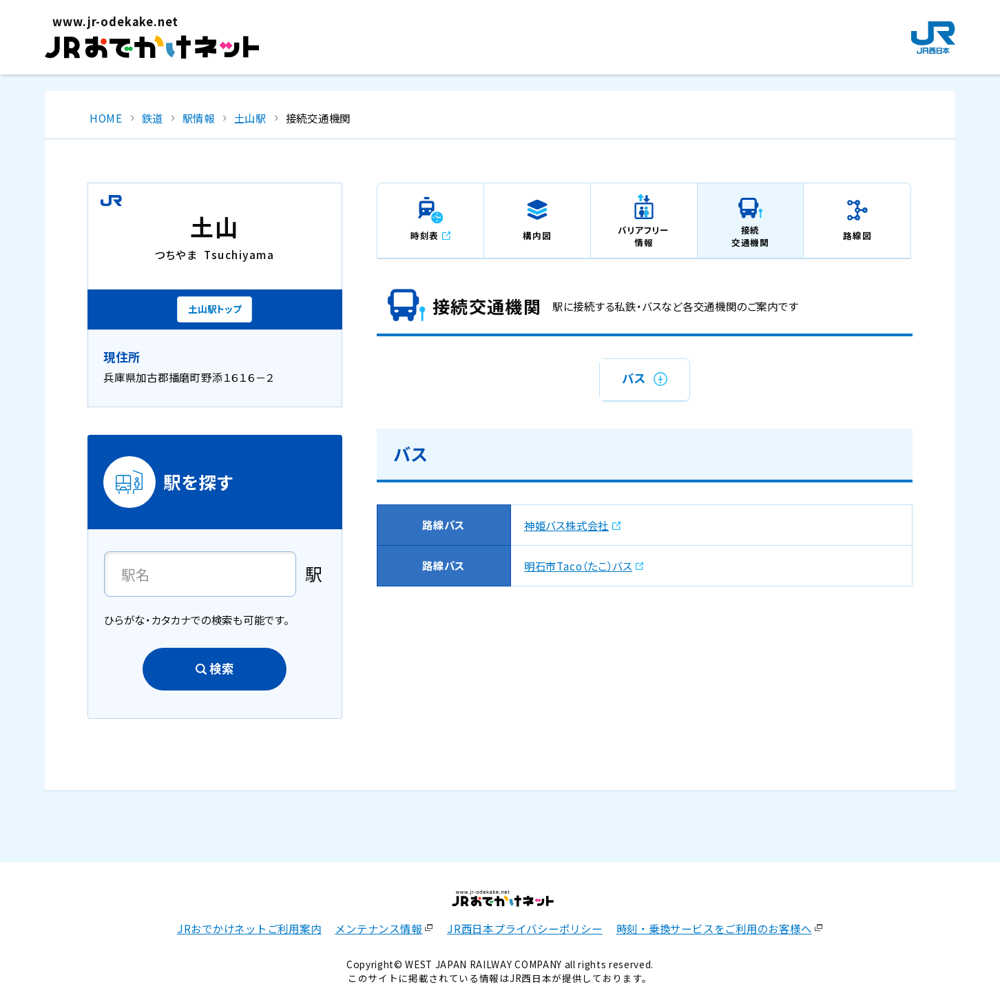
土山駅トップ (214, 309)
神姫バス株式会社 (566, 525)
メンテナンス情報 (378, 928)
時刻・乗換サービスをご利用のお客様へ (714, 928)
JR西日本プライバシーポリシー (525, 928)
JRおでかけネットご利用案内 (249, 928)
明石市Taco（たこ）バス (578, 565)
